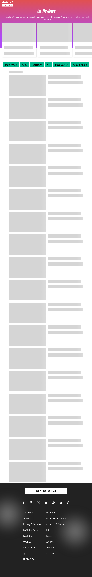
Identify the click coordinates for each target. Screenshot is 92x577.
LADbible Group (31, 530)
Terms (26, 518)
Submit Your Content (46, 490)
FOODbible (51, 512)
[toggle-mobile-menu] (88, 4)
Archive (50, 541)
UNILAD (27, 541)
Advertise (28, 512)
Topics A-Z (51, 547)
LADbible (27, 535)
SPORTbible (29, 547)
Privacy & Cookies (32, 524)
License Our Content (56, 518)
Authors (50, 553)
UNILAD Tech (29, 559)
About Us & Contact (56, 524)
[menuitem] (11, 64)
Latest (49, 535)
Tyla (25, 553)
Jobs (48, 530)
